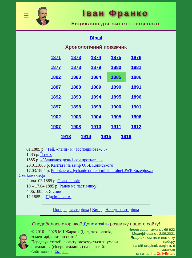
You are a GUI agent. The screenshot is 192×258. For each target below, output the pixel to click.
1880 (116, 67)
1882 (56, 77)
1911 (116, 126)
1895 (116, 97)
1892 (56, 97)
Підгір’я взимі (58, 196)
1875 (116, 57)
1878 (76, 67)
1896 (136, 97)
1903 (76, 116)
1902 (56, 116)
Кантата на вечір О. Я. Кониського (82, 165)
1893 (76, 97)
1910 (96, 126)
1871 (56, 57)
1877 (56, 67)
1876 (136, 57)
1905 (116, 116)
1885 (116, 77)
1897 (56, 107)
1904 (96, 116)
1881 (136, 67)
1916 (126, 136)
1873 (76, 57)
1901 (136, 107)
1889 (96, 87)
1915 (106, 136)
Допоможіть (96, 223)
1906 (136, 116)
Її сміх (46, 154)
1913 (66, 136)
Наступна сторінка (122, 209)
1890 (116, 87)
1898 (76, 107)
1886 (136, 77)
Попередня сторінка (71, 209)
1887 (56, 87)
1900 (116, 107)
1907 (56, 126)
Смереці (62, 252)
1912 (136, 126)
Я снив (55, 191)
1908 (76, 126)
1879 (96, 67)
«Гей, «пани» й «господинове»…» (76, 149)
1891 (136, 87)
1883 (76, 77)
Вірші (96, 38)
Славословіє (68, 180)
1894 (96, 97)
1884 (96, 77)
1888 (76, 87)
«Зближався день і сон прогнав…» (71, 160)
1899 (96, 107)
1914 (86, 136)
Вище (97, 209)
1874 (96, 57)
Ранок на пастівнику (77, 186)
